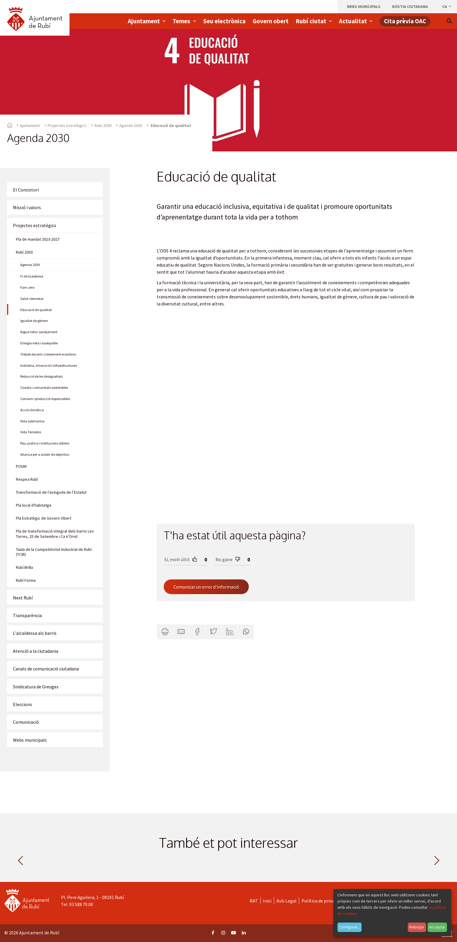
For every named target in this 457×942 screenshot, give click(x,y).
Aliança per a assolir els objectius (44, 454)
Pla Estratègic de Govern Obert (43, 518)
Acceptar (437, 927)
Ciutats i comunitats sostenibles (44, 387)
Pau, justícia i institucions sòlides (44, 443)
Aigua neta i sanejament (38, 332)
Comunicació (26, 722)
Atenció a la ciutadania (35, 651)
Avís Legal (286, 901)
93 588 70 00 (81, 904)
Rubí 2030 (103, 125)
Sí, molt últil (180, 559)
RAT (254, 901)
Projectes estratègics (67, 125)
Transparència (27, 615)
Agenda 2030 (130, 125)
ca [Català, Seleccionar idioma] (447, 6)
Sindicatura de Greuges (36, 687)
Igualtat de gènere (34, 320)
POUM (21, 466)
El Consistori (26, 190)
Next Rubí (23, 598)
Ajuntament (30, 125)
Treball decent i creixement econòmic (48, 354)
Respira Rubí (27, 479)
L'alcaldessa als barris (35, 633)
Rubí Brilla (24, 567)
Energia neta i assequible (39, 343)
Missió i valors (27, 207)
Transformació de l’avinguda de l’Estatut (51, 492)
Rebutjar (416, 927)
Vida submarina (32, 421)
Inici (267, 901)
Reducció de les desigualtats (41, 376)
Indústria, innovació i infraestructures (48, 365)
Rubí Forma (26, 580)
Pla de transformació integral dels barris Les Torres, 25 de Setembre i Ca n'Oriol (55, 533)
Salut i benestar (32, 298)
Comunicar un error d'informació (206, 587)
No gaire (228, 559)
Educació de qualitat (36, 310)
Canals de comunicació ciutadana (46, 669)
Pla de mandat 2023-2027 (37, 239)
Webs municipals (30, 740)
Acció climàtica (32, 410)
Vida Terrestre (30, 432)
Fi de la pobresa (31, 276)
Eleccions (22, 704)
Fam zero (27, 287)
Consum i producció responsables (45, 398)
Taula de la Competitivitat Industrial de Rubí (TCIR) (54, 552)
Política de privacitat (323, 901)
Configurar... (349, 927)
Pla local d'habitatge (34, 505)
